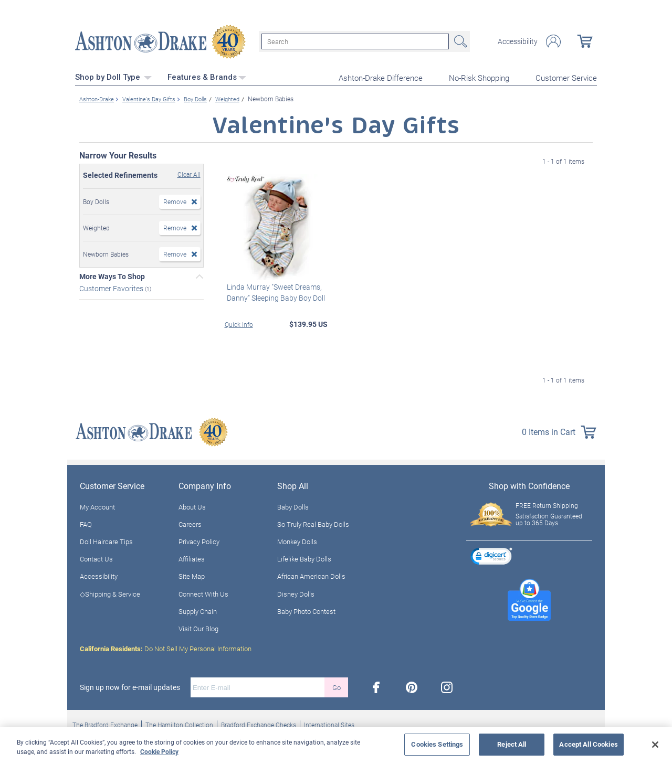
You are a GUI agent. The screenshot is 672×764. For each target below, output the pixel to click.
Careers (190, 522)
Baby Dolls (293, 505)
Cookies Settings (437, 744)
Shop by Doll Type (113, 76)
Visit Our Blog (198, 627)
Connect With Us (203, 592)
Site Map (191, 575)
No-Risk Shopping (479, 76)
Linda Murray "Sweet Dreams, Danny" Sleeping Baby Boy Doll (274, 290)
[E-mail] (257, 686)
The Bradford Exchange (105, 723)
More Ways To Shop (112, 275)
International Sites (329, 723)
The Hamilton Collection (179, 723)
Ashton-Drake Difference (381, 76)
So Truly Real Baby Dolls (313, 522)
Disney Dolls (295, 592)
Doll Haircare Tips (106, 540)
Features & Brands (206, 76)
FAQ (86, 522)
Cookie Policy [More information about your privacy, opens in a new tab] (159, 751)
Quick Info (239, 323)
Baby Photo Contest (306, 609)
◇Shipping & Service (110, 592)
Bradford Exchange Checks (258, 723)
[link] (491, 556)
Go (336, 686)
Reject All (511, 744)
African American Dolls (311, 575)
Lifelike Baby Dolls (304, 558)
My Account (97, 505)
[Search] (355, 41)
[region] (336, 745)
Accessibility (518, 41)
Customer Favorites (112, 287)
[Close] (655, 744)
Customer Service (566, 76)
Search (459, 41)
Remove (174, 200)
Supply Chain (197, 609)
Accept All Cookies (588, 744)
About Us (192, 505)
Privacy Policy (198, 540)
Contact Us (96, 558)
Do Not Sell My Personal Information (165, 647)
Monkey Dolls (297, 540)
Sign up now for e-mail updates (130, 686)
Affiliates (191, 558)
